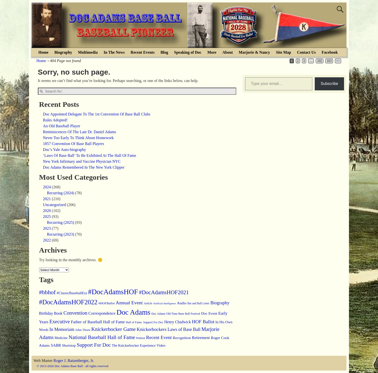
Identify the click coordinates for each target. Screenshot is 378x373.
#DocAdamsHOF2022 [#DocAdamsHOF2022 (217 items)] (68, 302)
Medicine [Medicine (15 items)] (61, 338)
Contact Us (306, 52)
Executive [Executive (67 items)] (59, 321)
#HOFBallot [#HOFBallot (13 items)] (106, 303)
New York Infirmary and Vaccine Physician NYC (82, 161)
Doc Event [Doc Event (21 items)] (209, 313)
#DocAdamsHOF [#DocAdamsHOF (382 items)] (113, 292)
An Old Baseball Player (61, 126)
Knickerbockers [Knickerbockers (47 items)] (151, 329)
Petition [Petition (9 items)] (140, 338)
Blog (164, 52)
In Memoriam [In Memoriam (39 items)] (61, 329)
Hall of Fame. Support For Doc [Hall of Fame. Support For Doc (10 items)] (144, 322)
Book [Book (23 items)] (58, 313)
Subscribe (329, 83)
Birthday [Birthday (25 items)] (46, 313)
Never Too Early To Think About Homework (78, 138)
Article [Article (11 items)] (148, 303)
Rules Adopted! (55, 120)
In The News (114, 52)
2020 (47, 211)
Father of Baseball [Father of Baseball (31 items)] (86, 322)
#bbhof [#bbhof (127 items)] (47, 292)
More (211, 52)
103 (329, 61)
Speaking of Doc (187, 52)
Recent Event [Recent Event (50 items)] (159, 337)
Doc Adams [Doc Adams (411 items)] (133, 312)
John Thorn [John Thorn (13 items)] (82, 330)
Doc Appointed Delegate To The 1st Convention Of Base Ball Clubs (96, 114)
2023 (47, 228)
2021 (47, 199)
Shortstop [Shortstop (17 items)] (69, 345)
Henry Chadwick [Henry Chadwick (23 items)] (177, 322)
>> (338, 61)
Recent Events (143, 52)
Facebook (330, 52)
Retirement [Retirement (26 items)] (201, 337)
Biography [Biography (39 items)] (219, 302)
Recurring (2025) (60, 222)
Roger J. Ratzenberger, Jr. (73, 360)
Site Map (283, 52)
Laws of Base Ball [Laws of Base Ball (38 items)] (184, 329)
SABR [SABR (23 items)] (56, 345)
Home (43, 52)
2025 (47, 216)
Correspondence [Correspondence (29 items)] (101, 313)
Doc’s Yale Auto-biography (64, 149)
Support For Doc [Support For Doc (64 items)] (94, 345)
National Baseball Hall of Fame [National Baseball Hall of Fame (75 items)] (101, 337)
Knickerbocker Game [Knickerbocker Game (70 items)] (113, 329)
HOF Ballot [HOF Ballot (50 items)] (203, 321)
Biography (63, 52)
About (227, 52)
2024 (47, 187)
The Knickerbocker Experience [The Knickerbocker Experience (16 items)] (134, 345)
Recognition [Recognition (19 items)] (182, 338)
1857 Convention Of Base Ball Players (73, 144)
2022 (47, 240)
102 (319, 61)
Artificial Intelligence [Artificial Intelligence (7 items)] (164, 303)
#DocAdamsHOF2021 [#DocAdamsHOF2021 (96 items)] (164, 292)
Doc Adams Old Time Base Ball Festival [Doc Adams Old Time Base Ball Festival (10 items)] (175, 313)
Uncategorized (54, 205)
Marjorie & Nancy (254, 52)
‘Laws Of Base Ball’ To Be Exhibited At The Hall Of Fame (89, 155)
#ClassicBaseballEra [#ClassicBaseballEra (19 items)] (72, 293)
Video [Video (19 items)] (161, 345)
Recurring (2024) (60, 193)
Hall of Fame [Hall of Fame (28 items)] (114, 322)
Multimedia (88, 52)
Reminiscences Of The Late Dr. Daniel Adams (79, 132)
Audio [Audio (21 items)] (182, 303)
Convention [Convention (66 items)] (75, 313)
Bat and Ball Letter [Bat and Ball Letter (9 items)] (198, 303)
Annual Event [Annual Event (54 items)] (129, 302)
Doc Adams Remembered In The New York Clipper (84, 167)
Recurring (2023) (60, 234)
